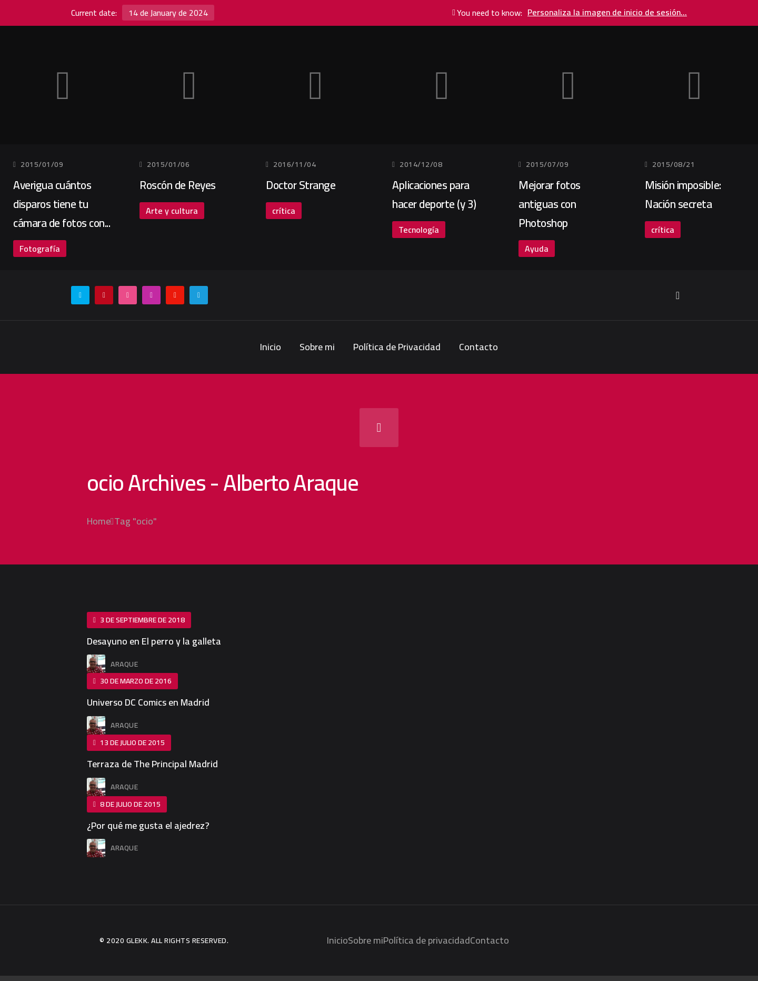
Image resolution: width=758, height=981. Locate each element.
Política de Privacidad (397, 346)
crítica (283, 211)
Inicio (270, 346)
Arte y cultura (172, 211)
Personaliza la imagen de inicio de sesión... (607, 12)
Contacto (478, 346)
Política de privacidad (426, 940)
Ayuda (536, 248)
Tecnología (418, 229)
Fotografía (39, 248)
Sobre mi (317, 346)
